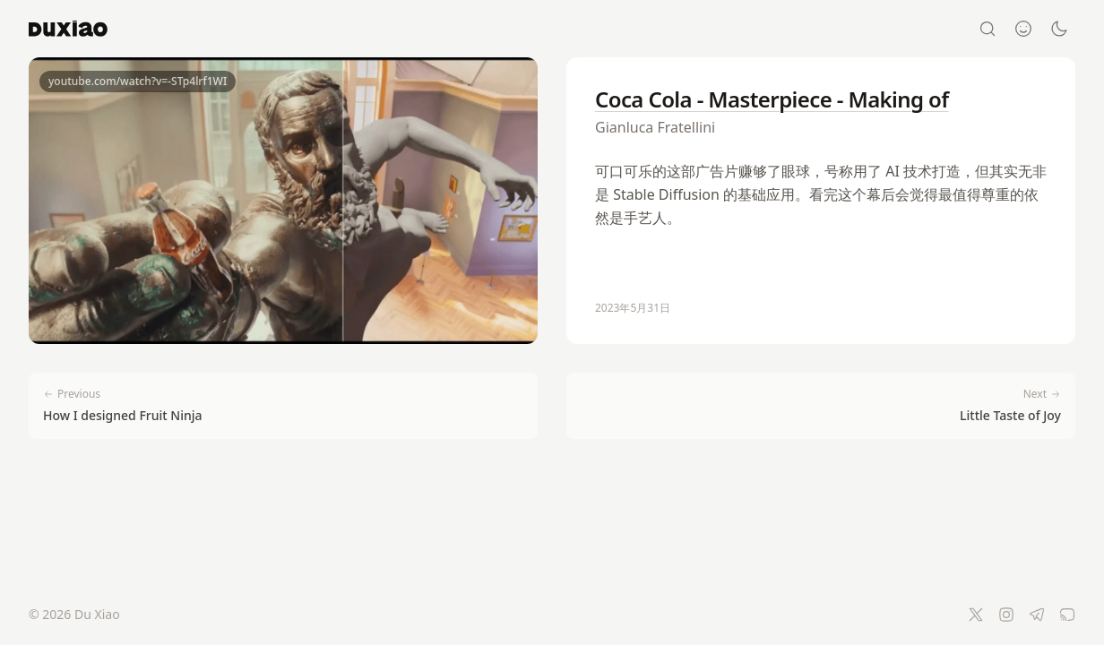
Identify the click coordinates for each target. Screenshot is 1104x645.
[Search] (987, 29)
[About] (1023, 29)
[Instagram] (1006, 614)
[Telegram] (1037, 614)
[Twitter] (976, 614)
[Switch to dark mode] (1059, 29)
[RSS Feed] (1067, 614)
